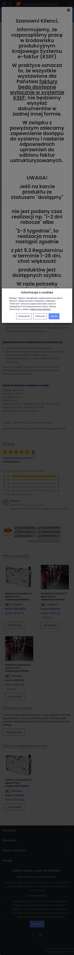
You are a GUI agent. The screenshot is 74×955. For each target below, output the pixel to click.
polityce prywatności (40, 309)
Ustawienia (24, 316)
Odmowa (40, 316)
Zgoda (54, 316)
